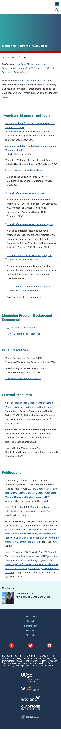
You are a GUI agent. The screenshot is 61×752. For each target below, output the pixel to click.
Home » (5, 57)
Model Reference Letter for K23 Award (26, 193)
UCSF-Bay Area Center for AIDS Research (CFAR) (14, 6)
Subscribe (30, 630)
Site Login (30, 635)
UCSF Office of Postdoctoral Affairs (23, 378)
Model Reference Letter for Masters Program (30, 224)
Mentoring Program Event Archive (32, 80)
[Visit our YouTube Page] (49, 645)
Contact (30, 621)
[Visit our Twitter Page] (30, 645)
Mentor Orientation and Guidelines (24, 170)
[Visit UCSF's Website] (30, 681)
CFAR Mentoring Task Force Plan (23, 333)
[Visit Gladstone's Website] (30, 710)
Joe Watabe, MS (24, 593)
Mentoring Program (17, 57)
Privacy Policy (30, 626)
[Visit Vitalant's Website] (30, 700)
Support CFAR (30, 616)
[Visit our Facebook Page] (11, 645)
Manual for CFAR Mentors (22, 327)
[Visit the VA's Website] (30, 690)
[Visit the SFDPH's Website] (30, 718)
